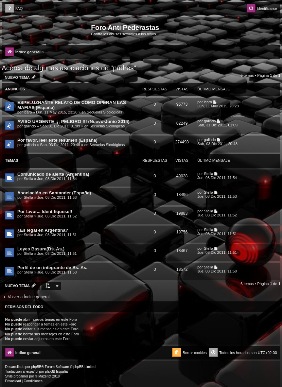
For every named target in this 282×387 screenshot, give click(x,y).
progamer (21, 376)
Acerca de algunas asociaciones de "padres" (69, 68)
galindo (30, 126)
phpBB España (56, 371)
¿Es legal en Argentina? (42, 230)
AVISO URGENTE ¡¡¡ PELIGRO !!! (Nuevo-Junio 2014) (73, 121)
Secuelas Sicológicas (104, 112)
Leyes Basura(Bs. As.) (41, 248)
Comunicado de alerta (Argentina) (53, 174)
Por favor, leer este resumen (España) (57, 140)
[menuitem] (14, 9)
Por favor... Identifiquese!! (44, 211)
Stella (28, 179)
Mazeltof (44, 376)
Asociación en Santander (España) (54, 192)
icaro (28, 112)
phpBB (36, 367)
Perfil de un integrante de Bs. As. (52, 267)
